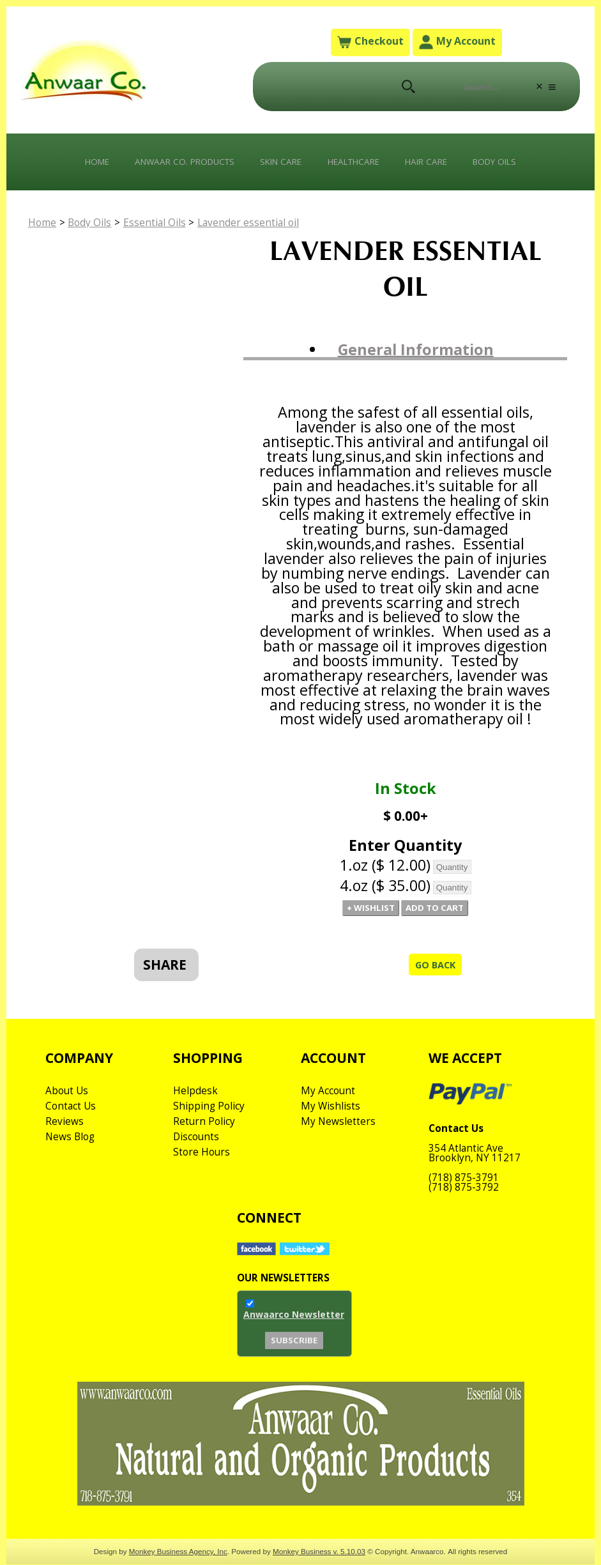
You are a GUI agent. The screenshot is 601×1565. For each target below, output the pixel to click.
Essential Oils (162, 227)
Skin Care (278, 164)
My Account (457, 42)
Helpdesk (195, 1115)
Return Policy (204, 1146)
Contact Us (71, 1131)
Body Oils (508, 164)
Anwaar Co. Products (176, 164)
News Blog (71, 1161)
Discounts (197, 1161)
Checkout (370, 42)
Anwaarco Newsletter (293, 1342)
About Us (67, 1115)
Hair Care (434, 164)
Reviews (64, 1146)
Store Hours (202, 1177)
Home (82, 164)
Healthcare (356, 164)
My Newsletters (338, 1146)
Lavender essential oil (257, 227)
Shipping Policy (209, 1131)
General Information (416, 354)
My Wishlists (331, 1131)
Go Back (432, 984)
